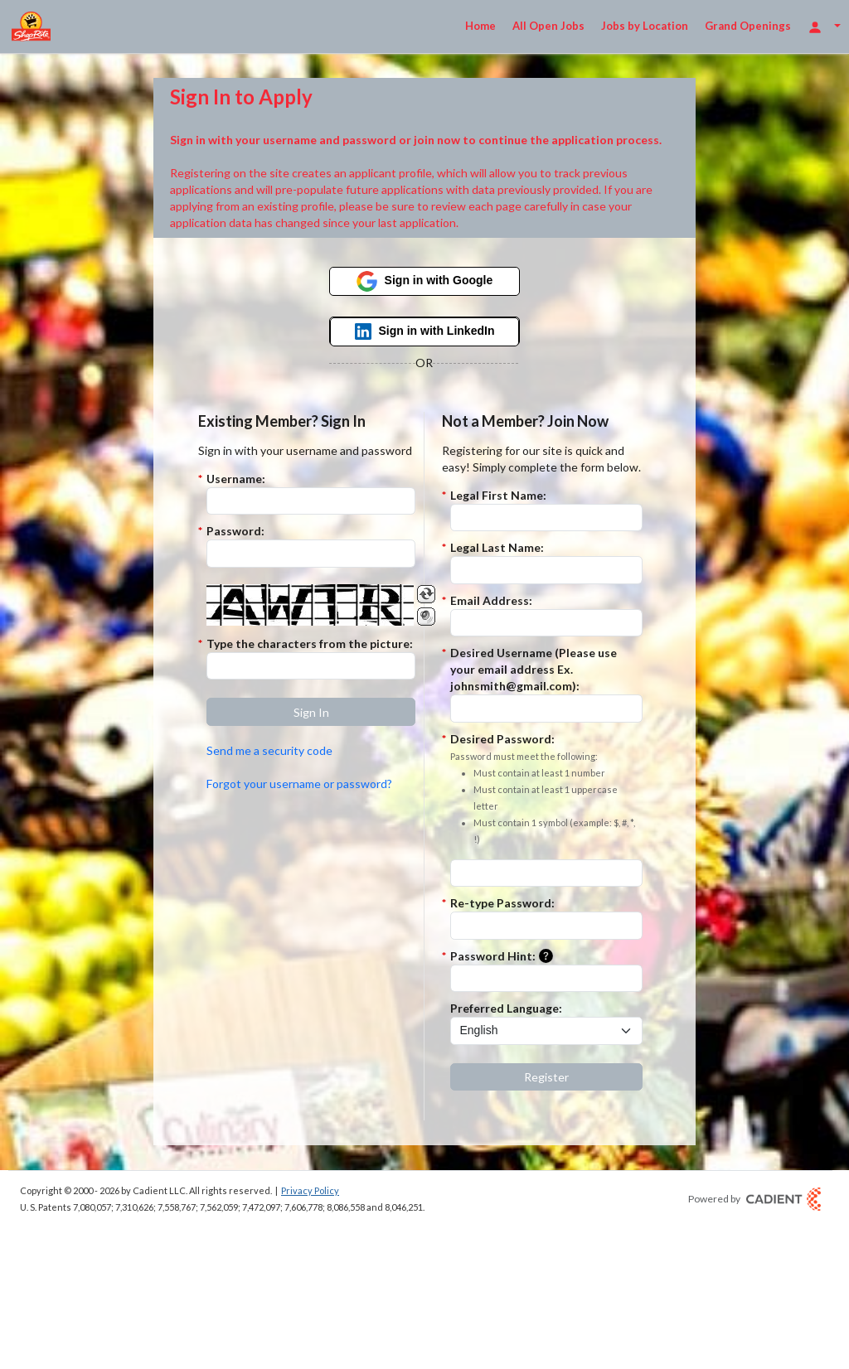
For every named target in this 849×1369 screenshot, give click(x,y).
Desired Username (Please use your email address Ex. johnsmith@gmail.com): (533, 669)
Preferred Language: (506, 1008)
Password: (235, 531)
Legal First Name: (498, 495)
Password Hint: (505, 957)
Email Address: (491, 600)
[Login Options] (824, 26)
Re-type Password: (502, 903)
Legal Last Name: (497, 547)
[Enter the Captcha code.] (310, 666)
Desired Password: (546, 790)
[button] (310, 712)
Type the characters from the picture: (309, 643)
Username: (235, 479)
